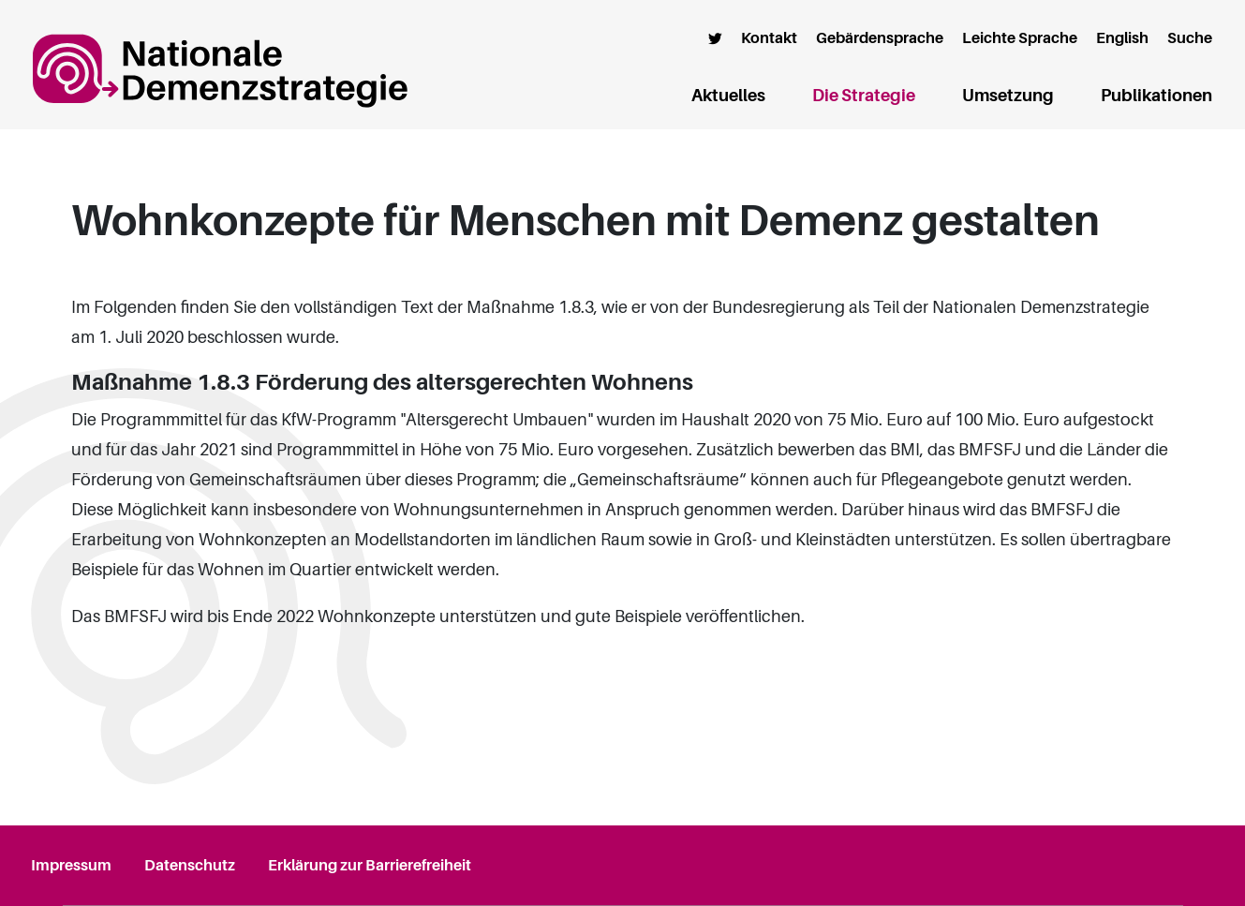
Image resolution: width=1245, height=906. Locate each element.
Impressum (71, 865)
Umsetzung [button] (1008, 95)
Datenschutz (189, 865)
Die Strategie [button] (863, 95)
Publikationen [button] (1156, 95)
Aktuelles (728, 95)
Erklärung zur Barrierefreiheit (369, 865)
